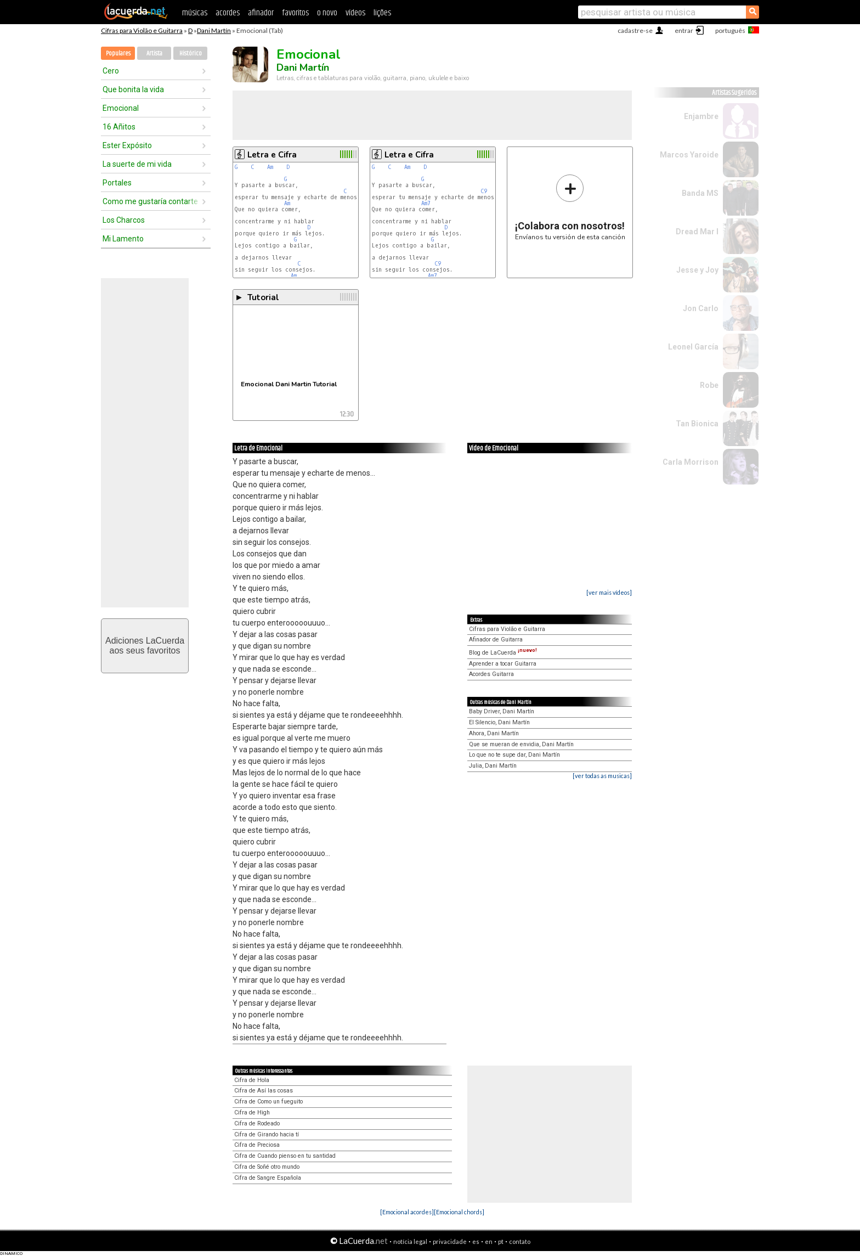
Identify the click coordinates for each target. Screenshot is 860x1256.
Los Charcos (124, 220)
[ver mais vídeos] (609, 592)
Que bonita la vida (133, 89)
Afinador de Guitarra (496, 639)
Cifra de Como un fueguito (268, 1101)
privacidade (450, 1241)
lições (382, 13)
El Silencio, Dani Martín (499, 722)
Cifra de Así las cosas (263, 1090)
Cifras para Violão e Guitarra (142, 30)
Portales (117, 182)
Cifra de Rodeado (257, 1123)
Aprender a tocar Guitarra (502, 663)
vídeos (355, 13)
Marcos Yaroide (689, 154)
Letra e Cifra (272, 154)
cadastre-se (635, 30)
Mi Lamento (123, 238)
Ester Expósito (127, 145)
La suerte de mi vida (137, 164)
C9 (483, 191)
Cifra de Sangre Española (267, 1177)
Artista (154, 53)
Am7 (426, 203)
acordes (228, 13)
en (489, 1241)
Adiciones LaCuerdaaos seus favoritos (144, 645)
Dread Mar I (697, 231)
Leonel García (693, 346)
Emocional (121, 108)
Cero (111, 70)
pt (500, 1241)
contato (519, 1241)
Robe (709, 385)
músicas (194, 13)
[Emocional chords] (459, 1211)
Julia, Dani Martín (493, 765)
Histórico (190, 53)
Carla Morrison (690, 462)
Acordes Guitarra (491, 674)
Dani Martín (214, 30)
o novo (327, 13)
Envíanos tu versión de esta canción (570, 207)
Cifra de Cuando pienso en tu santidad (285, 1155)
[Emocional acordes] (407, 1211)
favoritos (295, 13)
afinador (261, 13)
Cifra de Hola (251, 1080)
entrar (684, 30)
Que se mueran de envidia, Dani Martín (521, 744)
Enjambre (701, 116)
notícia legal (410, 1241)
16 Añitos (119, 126)
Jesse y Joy (697, 270)
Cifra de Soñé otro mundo (266, 1166)
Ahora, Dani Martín (494, 733)
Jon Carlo (700, 308)
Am (270, 167)
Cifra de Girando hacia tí (266, 1134)
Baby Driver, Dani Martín (501, 711)
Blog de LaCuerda (503, 652)
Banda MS (700, 193)
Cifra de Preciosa (257, 1144)
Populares (118, 53)
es (475, 1241)
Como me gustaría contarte (150, 201)
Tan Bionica (697, 423)
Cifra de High (252, 1112)
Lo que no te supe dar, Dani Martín (514, 754)
